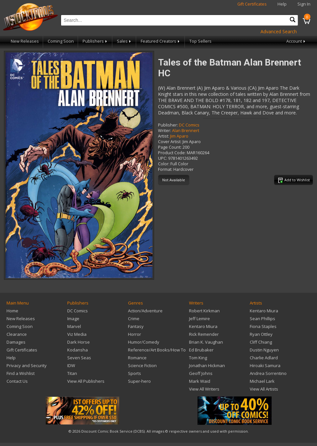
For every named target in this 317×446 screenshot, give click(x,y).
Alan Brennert (185, 130)
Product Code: (172, 153)
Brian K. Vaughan (206, 342)
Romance (137, 358)
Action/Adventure (145, 311)
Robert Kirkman (204, 311)
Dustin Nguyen (264, 350)
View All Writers (204, 389)
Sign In (303, 4)
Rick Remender (204, 334)
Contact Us (17, 381)
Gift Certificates (252, 4)
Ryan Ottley (261, 334)
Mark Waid (199, 381)
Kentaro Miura (203, 326)
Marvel (74, 326)
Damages (16, 342)
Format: (165, 169)
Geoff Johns (201, 373)
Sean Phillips (262, 318)
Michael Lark (262, 381)
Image (73, 318)
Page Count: (170, 147)
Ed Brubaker (201, 350)
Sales (124, 41)
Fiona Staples (263, 326)
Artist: (163, 136)
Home (12, 311)
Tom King (198, 358)
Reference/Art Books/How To (157, 350)
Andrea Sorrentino (268, 373)
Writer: (164, 130)
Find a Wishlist (21, 373)
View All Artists (264, 389)
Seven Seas (79, 358)
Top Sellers (200, 41)
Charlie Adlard (264, 358)
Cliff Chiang (261, 342)
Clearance (17, 334)
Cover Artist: (170, 141)
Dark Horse (78, 342)
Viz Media (77, 334)
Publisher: (168, 125)
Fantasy (136, 326)
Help (282, 4)
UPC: (162, 158)
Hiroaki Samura (265, 365)
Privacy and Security (27, 365)
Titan (72, 373)
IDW (71, 365)
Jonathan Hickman (207, 365)
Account (296, 41)
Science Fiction (142, 365)
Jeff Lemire (199, 318)
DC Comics (189, 125)
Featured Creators (161, 41)
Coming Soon (61, 41)
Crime (133, 318)
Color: (163, 164)
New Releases (25, 41)
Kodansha (77, 350)
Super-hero (139, 381)
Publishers (95, 41)
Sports (134, 373)
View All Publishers (85, 381)
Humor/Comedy (143, 342)
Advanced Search (279, 31)
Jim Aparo (179, 136)
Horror (134, 334)
